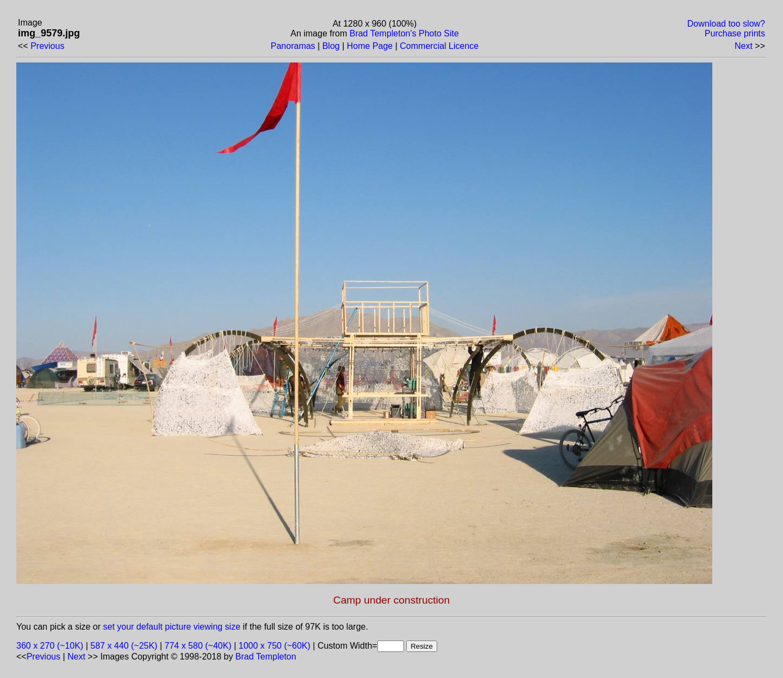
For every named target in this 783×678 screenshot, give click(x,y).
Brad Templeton (265, 656)
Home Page (370, 46)
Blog (331, 46)
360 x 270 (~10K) (49, 645)
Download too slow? (726, 23)
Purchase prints (735, 33)
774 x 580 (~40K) (198, 645)
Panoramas (293, 46)
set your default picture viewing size (172, 626)
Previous (47, 46)
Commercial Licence (439, 46)
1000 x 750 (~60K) (274, 645)
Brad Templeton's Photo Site (404, 33)
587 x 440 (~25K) (123, 645)
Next (744, 46)
